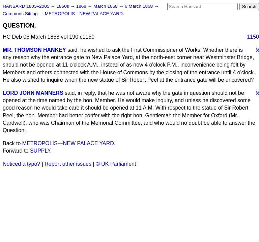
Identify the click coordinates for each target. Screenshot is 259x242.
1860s (63, 6)
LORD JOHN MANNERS (33, 93)
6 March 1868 (139, 6)
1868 (82, 6)
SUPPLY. (41, 151)
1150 (253, 37)
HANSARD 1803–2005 (26, 6)
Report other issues (68, 164)
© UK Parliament (116, 164)
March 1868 (106, 6)
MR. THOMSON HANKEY (34, 50)
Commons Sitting (21, 13)
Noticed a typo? (21, 164)
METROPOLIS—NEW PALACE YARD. (84, 13)
